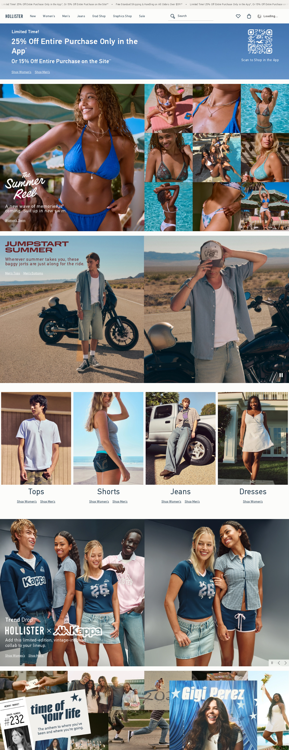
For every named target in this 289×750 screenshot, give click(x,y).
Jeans (81, 16)
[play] (281, 375)
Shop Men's (42, 72)
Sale (142, 16)
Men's (66, 16)
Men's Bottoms (33, 273)
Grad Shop (99, 16)
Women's (49, 16)
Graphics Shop (122, 16)
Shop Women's (21, 72)
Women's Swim (15, 220)
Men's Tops (12, 273)
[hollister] (14, 16)
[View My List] (238, 16)
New (33, 16)
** (110, 60)
